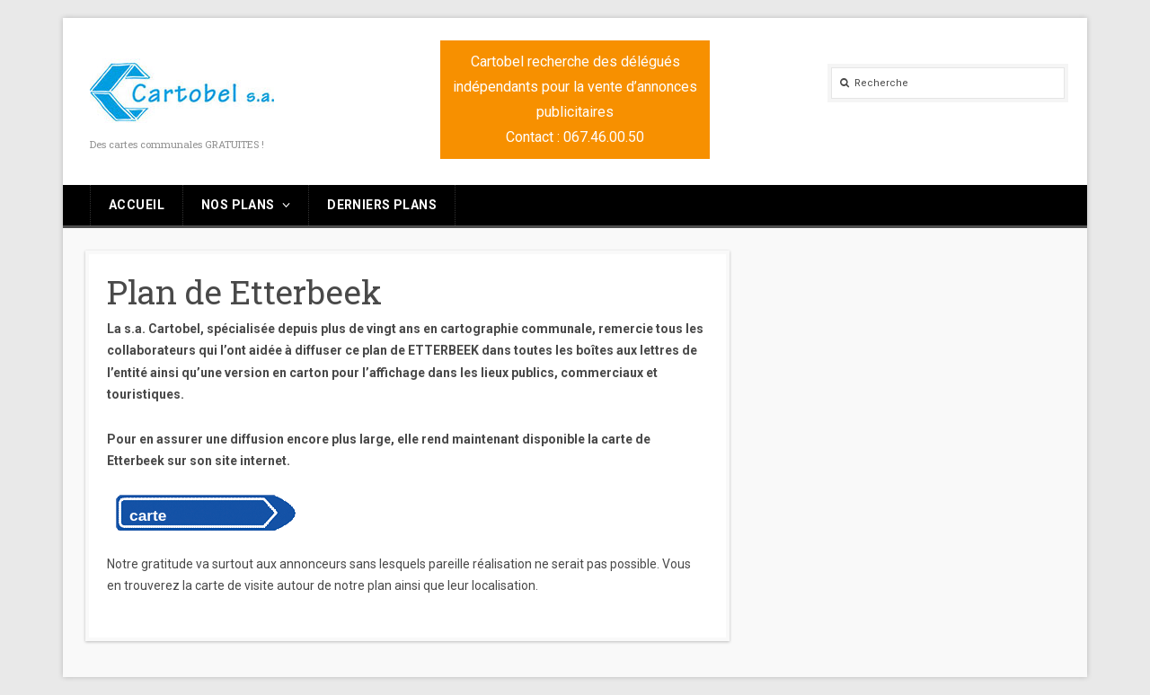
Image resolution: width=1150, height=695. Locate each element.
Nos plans (238, 205)
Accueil (136, 205)
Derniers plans (382, 205)
